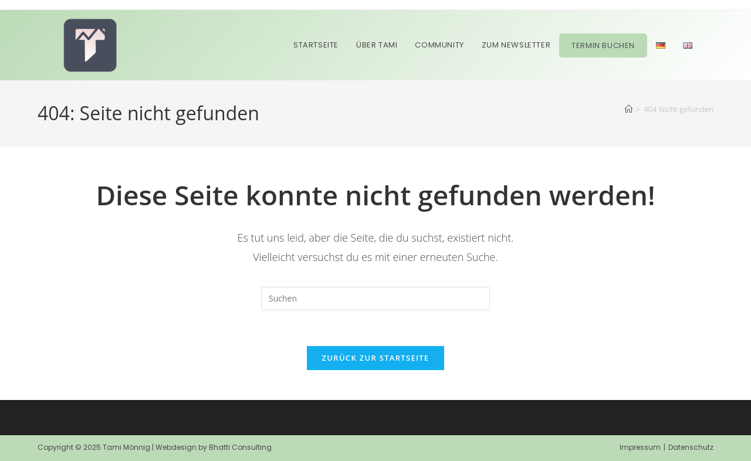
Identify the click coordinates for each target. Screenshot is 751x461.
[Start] (628, 109)
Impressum (640, 447)
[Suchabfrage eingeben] (375, 298)
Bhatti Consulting (240, 447)
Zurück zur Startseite (375, 357)
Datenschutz (690, 447)
